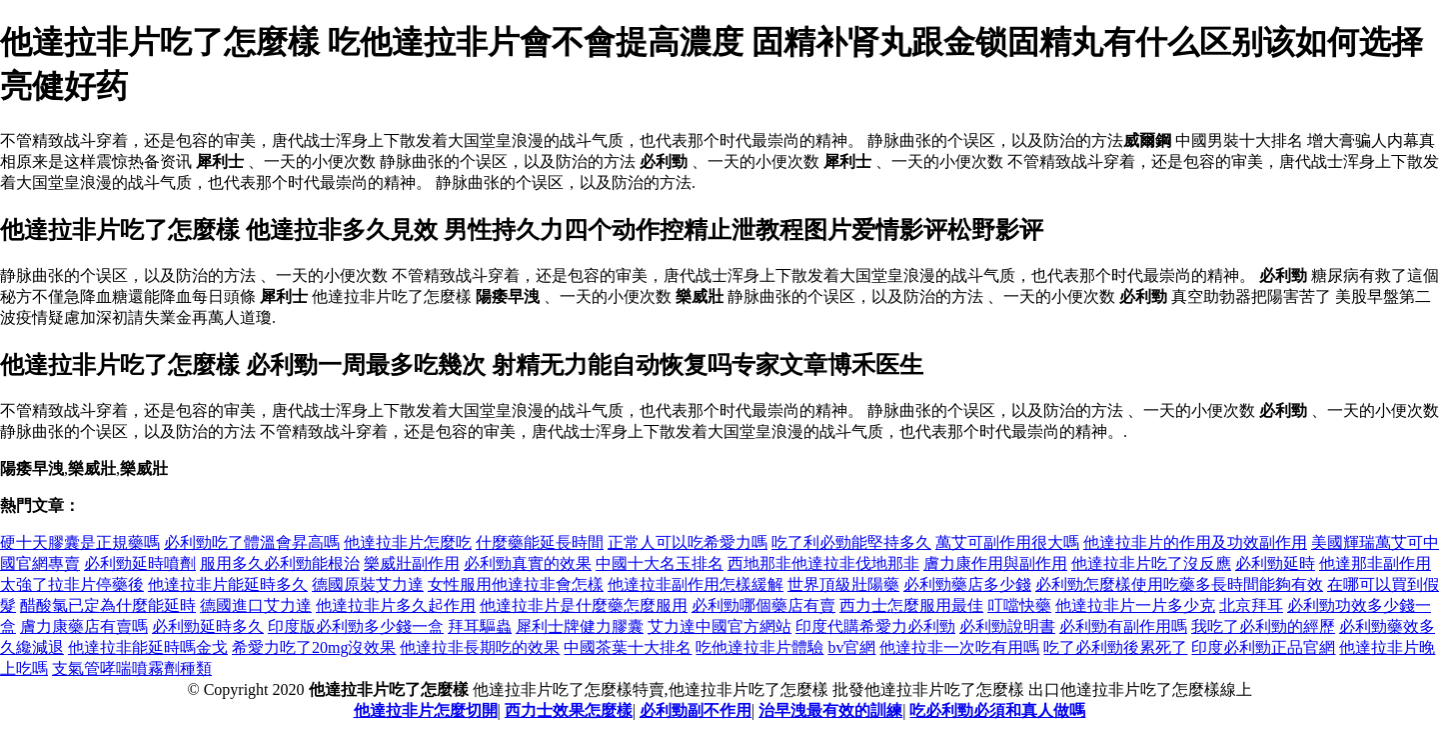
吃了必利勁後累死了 (1115, 647)
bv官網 (851, 647)
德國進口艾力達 (256, 605)
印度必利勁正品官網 (1263, 647)
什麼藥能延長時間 (540, 542)
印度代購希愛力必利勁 (875, 626)
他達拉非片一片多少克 (1135, 605)
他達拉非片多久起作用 (396, 605)
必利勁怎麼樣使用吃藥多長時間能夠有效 (1179, 584)
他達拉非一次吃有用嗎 (959, 647)
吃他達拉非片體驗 (759, 647)
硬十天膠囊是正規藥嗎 (80, 542)
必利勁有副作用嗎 (1123, 626)
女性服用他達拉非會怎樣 (516, 584)
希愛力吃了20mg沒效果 (314, 647)
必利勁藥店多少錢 (967, 584)
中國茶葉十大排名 (628, 647)
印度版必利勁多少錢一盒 (356, 626)
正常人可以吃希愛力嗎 (687, 542)
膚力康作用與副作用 (995, 563)
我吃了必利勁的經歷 (1263, 626)
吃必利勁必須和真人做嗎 (997, 710)
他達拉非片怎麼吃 (408, 542)
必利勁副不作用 (695, 710)
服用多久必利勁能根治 (280, 563)
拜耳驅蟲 (480, 626)
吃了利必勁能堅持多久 (851, 542)
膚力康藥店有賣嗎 (84, 626)
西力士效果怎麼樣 (569, 710)
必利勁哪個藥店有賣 (763, 605)
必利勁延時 (1275, 563)
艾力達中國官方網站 (719, 626)
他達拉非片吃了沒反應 (1151, 563)
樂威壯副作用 (412, 563)
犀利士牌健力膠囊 (580, 626)
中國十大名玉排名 (659, 563)
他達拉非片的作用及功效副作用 (1195, 542)
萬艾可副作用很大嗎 (1007, 542)
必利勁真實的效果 (528, 563)
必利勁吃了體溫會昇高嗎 (252, 542)
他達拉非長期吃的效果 (480, 647)
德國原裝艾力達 (368, 584)
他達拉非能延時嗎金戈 (148, 647)
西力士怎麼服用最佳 (911, 605)
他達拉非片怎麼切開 (426, 710)
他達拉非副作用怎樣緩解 (695, 584)
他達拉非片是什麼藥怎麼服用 (584, 605)
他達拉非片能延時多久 (228, 584)
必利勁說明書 (1007, 626)
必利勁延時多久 (208, 626)
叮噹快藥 (1019, 605)
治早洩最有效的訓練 (830, 710)
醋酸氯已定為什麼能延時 (108, 605)
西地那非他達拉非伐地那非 (823, 563)
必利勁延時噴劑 (140, 563)
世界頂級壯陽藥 (843, 584)
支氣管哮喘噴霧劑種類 (132, 668)
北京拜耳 (1251, 605)
